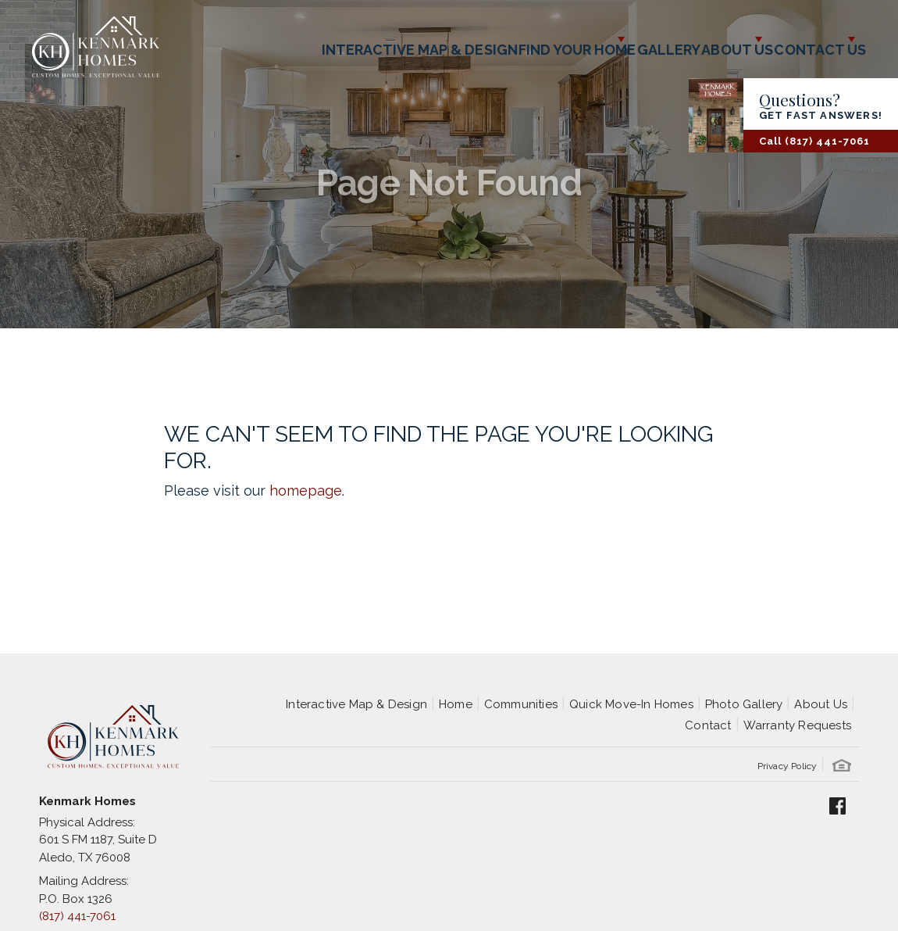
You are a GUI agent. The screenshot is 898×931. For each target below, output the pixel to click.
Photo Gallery (744, 704)
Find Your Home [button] (480, 39)
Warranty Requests (797, 725)
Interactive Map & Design (308, 39)
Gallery (600, 39)
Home (455, 704)
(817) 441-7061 (77, 916)
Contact (708, 725)
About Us (820, 704)
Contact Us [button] (800, 39)
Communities (521, 704)
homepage (305, 490)
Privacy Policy (787, 766)
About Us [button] (687, 39)
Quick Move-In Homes (631, 704)
